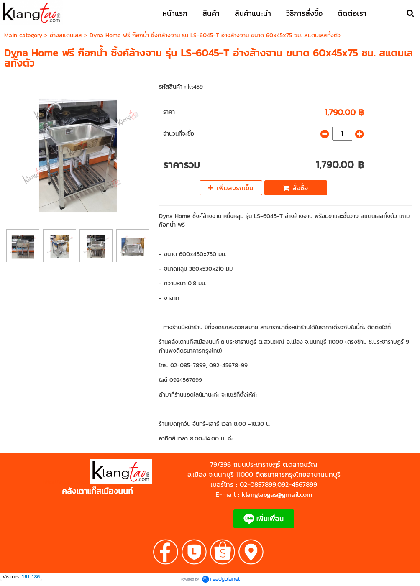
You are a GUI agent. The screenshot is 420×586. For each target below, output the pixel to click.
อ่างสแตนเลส (66, 35)
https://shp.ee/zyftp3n (66, 482)
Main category (23, 35)
